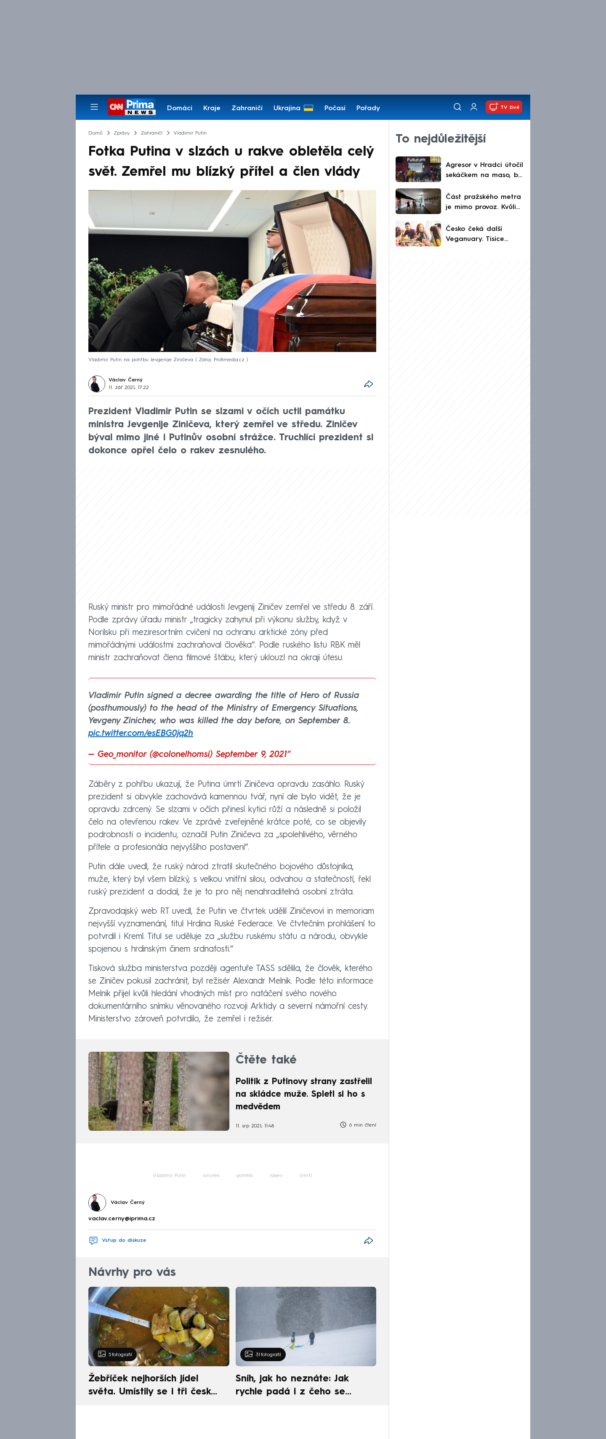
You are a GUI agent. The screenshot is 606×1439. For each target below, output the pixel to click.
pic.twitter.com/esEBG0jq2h (140, 734)
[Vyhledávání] (457, 107)
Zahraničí (247, 108)
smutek (211, 1175)
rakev (276, 1175)
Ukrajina (287, 108)
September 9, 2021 (251, 755)
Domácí (179, 108)
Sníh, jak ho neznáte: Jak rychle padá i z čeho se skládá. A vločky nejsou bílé (299, 1386)
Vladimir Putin (169, 1175)
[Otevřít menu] (94, 106)
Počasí (335, 108)
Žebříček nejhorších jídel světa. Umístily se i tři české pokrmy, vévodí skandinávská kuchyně (154, 1386)
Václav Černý (126, 380)
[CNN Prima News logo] (132, 106)
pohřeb (245, 1175)
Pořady (368, 108)
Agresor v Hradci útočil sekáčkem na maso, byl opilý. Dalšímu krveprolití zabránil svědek (485, 171)
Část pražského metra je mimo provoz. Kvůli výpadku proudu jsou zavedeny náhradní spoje (483, 203)
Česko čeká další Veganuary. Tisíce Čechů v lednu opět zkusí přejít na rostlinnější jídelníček (479, 235)
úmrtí (305, 1175)
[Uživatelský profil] (473, 107)
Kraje (212, 108)
